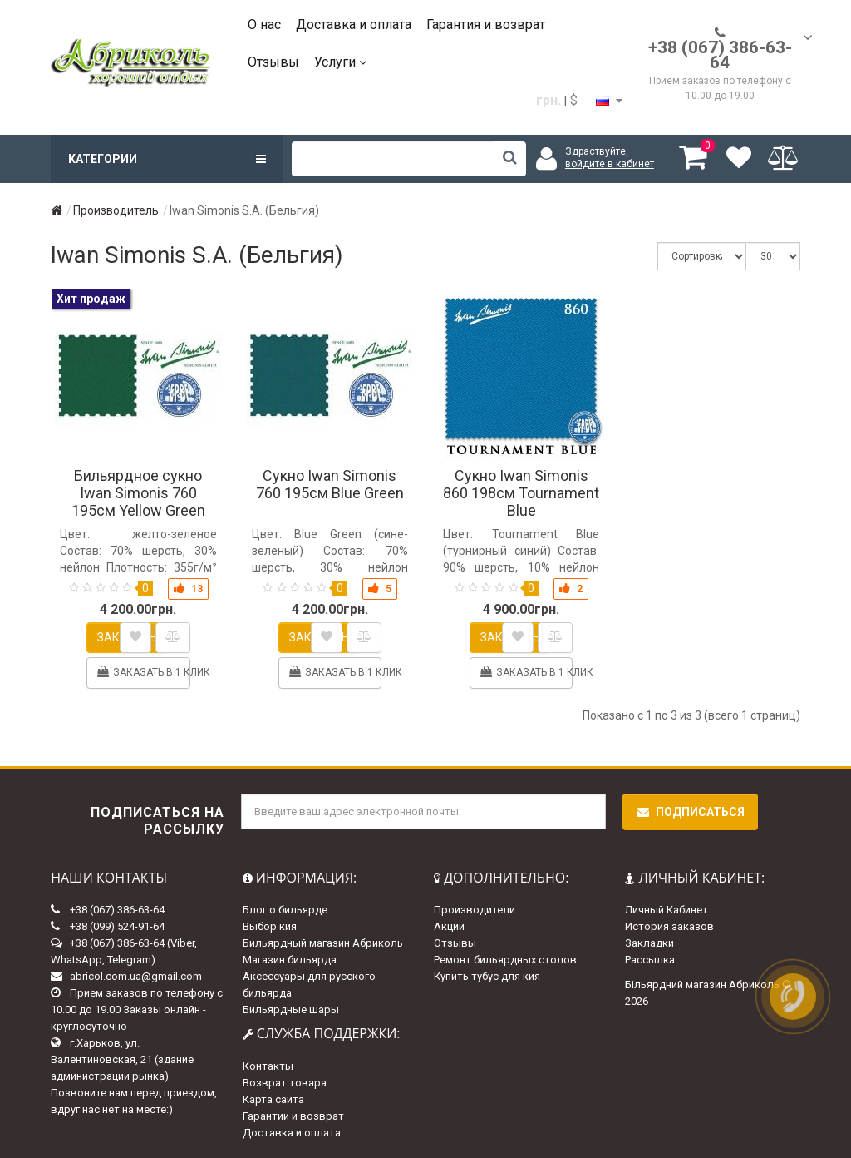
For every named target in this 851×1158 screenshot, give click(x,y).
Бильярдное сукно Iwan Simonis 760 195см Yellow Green (138, 493)
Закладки (649, 943)
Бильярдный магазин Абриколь (323, 943)
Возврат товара (285, 1082)
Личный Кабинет (666, 909)
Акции (449, 926)
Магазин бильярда (290, 959)
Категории (167, 159)
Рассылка (650, 959)
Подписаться (690, 812)
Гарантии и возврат (293, 1116)
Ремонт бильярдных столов (505, 959)
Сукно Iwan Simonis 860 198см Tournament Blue (521, 493)
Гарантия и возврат (485, 24)
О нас (264, 24)
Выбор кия (270, 926)
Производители (474, 909)
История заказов (669, 926)
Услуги (340, 62)
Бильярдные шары (291, 1009)
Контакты (268, 1066)
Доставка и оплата (353, 24)
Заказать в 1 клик (142, 672)
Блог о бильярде (285, 909)
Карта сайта (273, 1099)
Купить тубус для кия (487, 976)
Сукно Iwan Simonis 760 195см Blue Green (330, 484)
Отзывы (273, 62)
